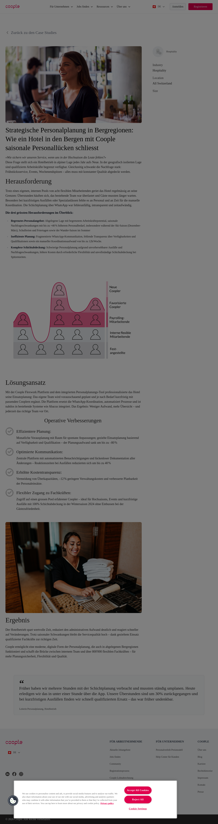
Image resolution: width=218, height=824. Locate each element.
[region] (95, 799)
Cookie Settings (138, 808)
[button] (13, 800)
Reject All (138, 799)
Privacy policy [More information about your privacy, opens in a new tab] (107, 803)
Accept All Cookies (138, 790)
